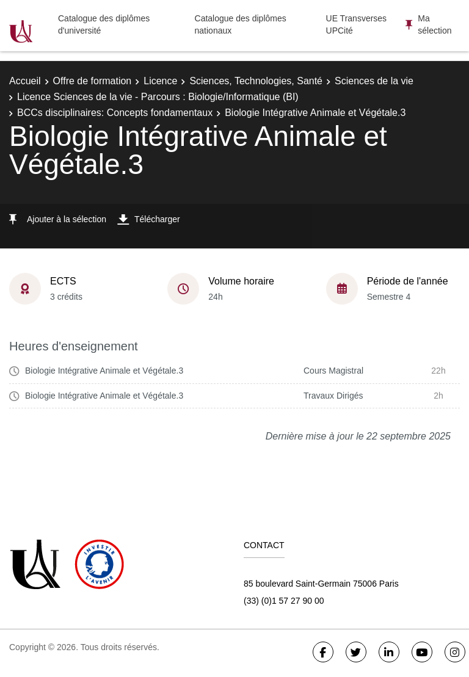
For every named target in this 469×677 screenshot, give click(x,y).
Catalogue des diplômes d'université (104, 24)
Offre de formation (92, 81)
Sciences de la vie (374, 81)
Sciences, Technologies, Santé (255, 81)
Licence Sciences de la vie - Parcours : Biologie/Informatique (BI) (158, 97)
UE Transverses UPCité (356, 24)
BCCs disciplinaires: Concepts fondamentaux (115, 112)
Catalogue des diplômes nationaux (240, 24)
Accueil (25, 81)
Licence (160, 81)
